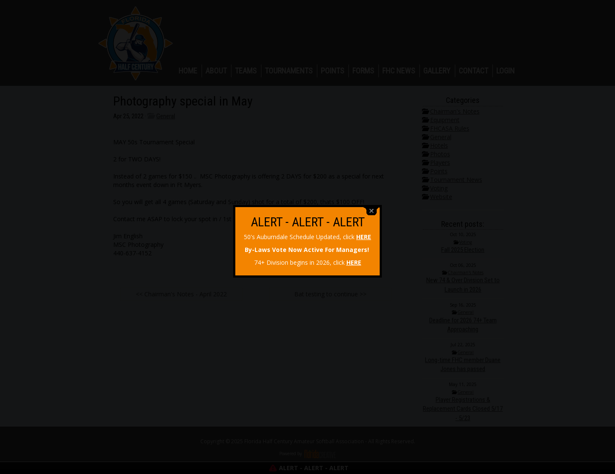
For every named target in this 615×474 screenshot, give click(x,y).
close (371, 208)
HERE (363, 233)
